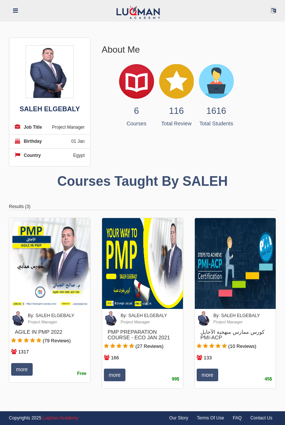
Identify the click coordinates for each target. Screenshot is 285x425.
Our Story (178, 418)
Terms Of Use (210, 418)
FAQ (237, 418)
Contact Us (261, 418)
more (22, 369)
